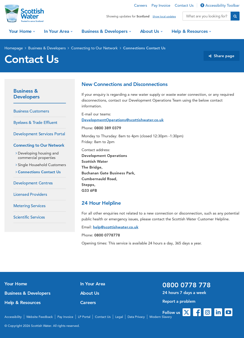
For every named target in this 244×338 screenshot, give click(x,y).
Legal (119, 317)
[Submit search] (235, 16)
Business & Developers (105, 31)
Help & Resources (190, 31)
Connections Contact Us (144, 48)
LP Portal (84, 317)
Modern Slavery (160, 317)
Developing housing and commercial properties (38, 155)
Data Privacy (136, 317)
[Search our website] (207, 16)
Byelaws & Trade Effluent (35, 122)
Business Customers (31, 111)
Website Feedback (39, 317)
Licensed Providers (30, 194)
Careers (140, 5)
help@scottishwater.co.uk (115, 227)
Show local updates (164, 16)
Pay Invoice (160, 5)
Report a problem (179, 301)
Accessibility (13, 317)
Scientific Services (29, 217)
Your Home (21, 31)
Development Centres (33, 183)
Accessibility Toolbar (220, 5)
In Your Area (57, 31)
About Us (150, 31)
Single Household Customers (42, 165)
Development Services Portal (39, 133)
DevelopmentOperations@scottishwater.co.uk (123, 120)
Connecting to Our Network (94, 48)
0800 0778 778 (186, 285)
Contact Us (184, 5)
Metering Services (29, 205)
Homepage (13, 48)
